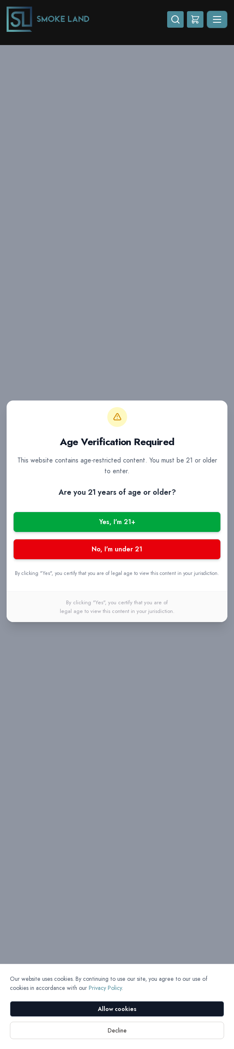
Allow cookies (117, 1009)
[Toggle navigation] (217, 19)
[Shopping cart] (195, 19)
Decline (117, 1030)
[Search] (175, 19)
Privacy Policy (105, 988)
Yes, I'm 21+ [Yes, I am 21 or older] (117, 522)
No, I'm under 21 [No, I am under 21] (117, 549)
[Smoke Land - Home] (87, 19)
